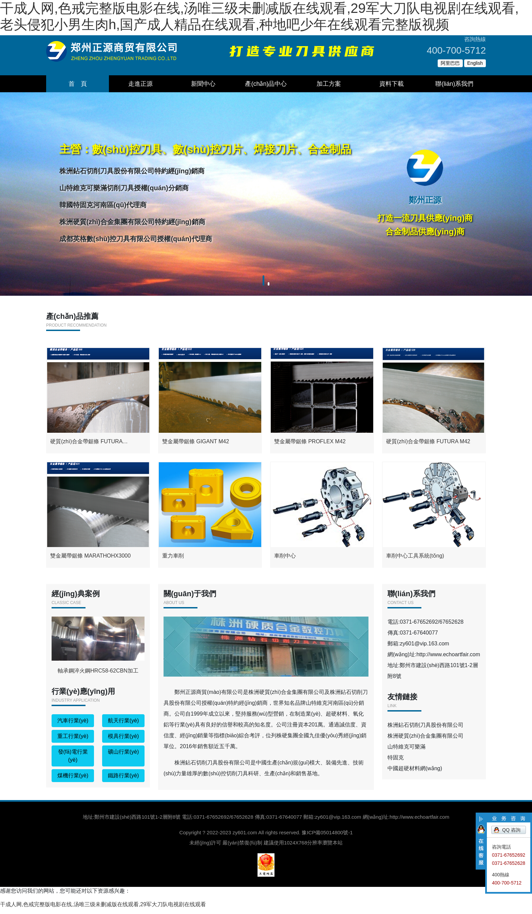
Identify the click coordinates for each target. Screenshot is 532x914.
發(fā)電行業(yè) (73, 761)
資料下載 (391, 83)
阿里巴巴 (450, 63)
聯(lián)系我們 (454, 83)
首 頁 (78, 83)
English (475, 63)
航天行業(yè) (123, 726)
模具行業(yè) (123, 741)
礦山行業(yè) (123, 757)
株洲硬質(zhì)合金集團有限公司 (425, 741)
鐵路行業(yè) (123, 781)
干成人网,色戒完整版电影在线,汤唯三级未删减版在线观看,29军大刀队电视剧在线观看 (103, 910)
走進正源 (140, 83)
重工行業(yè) (73, 741)
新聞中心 (203, 83)
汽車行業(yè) (73, 726)
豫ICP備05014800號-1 (327, 838)
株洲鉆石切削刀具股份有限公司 (425, 730)
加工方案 (329, 83)
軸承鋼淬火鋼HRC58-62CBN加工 (98, 650)
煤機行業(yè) (73, 781)
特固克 (395, 763)
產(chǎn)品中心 (266, 83)
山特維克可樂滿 (406, 752)
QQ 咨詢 (511, 830)
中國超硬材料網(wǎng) (414, 774)
